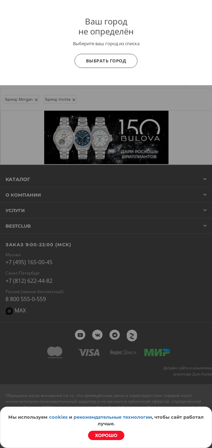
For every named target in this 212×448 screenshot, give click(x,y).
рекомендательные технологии (113, 417)
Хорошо (106, 435)
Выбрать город (106, 61)
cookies (58, 417)
